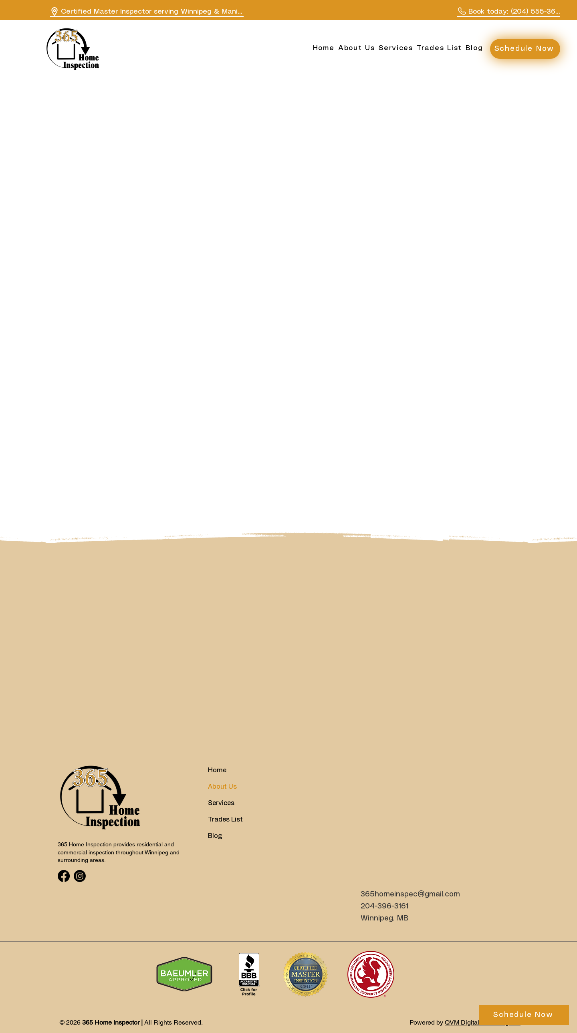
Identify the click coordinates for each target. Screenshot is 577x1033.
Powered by (427, 1022)
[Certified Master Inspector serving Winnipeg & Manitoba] (147, 12)
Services (221, 803)
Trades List (225, 819)
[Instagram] (80, 876)
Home (217, 770)
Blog (215, 836)
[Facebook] (64, 876)
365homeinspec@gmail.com (410, 894)
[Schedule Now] (525, 49)
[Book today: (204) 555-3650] (508, 12)
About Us (222, 786)
